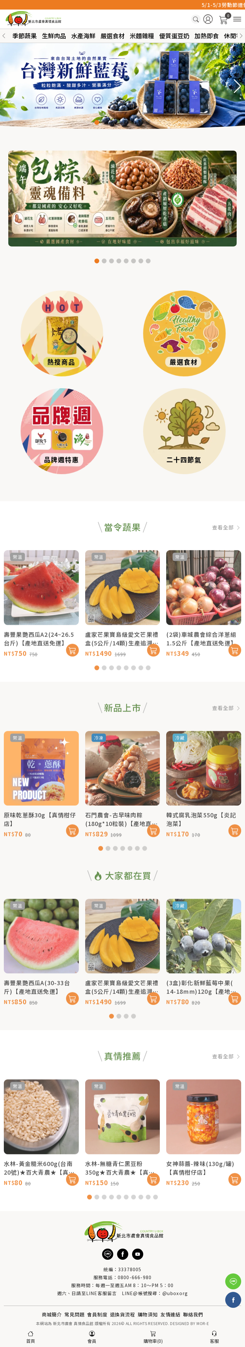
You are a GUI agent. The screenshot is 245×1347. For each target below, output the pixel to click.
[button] (241, 36)
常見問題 (74, 1314)
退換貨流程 (122, 1314)
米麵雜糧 (142, 35)
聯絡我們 (193, 1314)
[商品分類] (237, 19)
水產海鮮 (83, 35)
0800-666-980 (135, 1277)
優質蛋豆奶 (174, 35)
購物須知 (148, 1314)
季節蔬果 (24, 35)
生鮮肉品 (54, 35)
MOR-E (203, 1323)
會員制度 (97, 1314)
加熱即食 (207, 35)
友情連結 (170, 1314)
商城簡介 (52, 1314)
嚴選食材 (112, 35)
